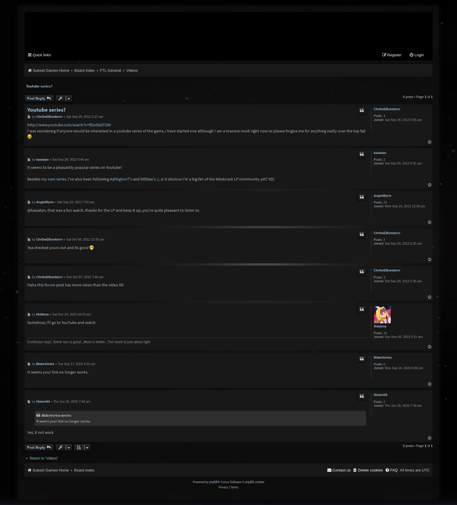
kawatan (380, 153)
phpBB (213, 482)
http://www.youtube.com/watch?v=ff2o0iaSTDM (69, 124)
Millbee (146, 179)
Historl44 (380, 395)
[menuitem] (416, 55)
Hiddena (380, 326)
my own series (53, 179)
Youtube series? (39, 86)
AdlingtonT (119, 179)
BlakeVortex (383, 357)
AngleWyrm (382, 195)
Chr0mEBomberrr (387, 109)
